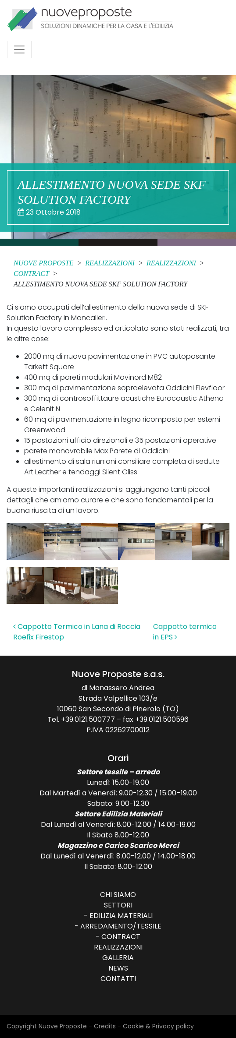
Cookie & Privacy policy (158, 1026)
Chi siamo (118, 895)
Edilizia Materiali (121, 916)
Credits (105, 1026)
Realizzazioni (118, 947)
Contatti (118, 979)
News (118, 968)
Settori (118, 905)
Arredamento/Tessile (120, 926)
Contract (120, 937)
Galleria (118, 958)
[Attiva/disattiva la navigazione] (19, 49)
